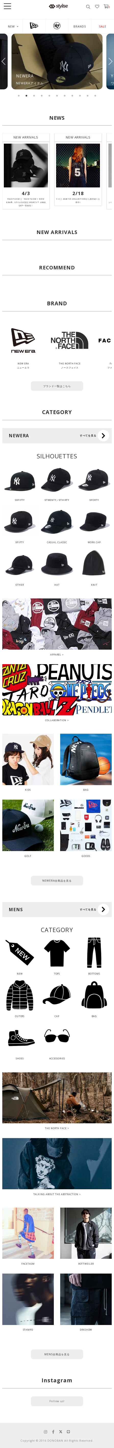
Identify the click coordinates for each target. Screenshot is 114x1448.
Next (110, 61)
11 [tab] (95, 95)
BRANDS (79, 26)
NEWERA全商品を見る (57, 880)
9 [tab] (80, 95)
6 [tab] (57, 95)
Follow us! (57, 1401)
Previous (3, 61)
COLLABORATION (55, 720)
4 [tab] (41, 95)
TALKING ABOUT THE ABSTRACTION (55, 1194)
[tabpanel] (57, 61)
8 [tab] (72, 95)
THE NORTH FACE (56, 1128)
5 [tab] (49, 95)
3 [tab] (34, 95)
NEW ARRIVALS (26, 137)
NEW (11, 26)
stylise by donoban (58, 6)
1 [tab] (18, 95)
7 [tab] (64, 95)
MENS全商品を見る (56, 1354)
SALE (102, 26)
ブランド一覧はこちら (57, 386)
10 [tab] (87, 95)
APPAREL (55, 654)
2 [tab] (26, 95)
